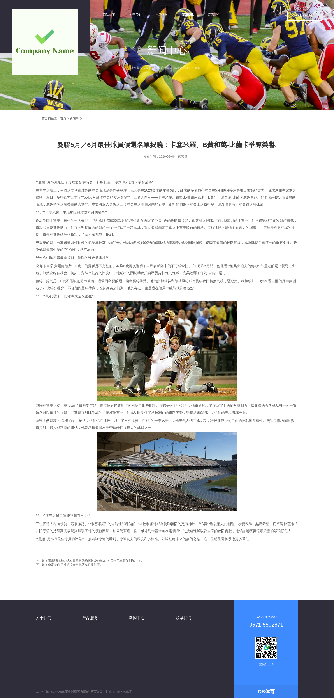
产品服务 (90, 618)
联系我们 (183, 618)
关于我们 (43, 618)
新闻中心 (76, 118)
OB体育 (126, 691)
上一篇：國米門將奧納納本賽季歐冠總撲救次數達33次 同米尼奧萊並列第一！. (89, 561)
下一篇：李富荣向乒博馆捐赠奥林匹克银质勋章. (68, 565)
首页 (63, 118)
